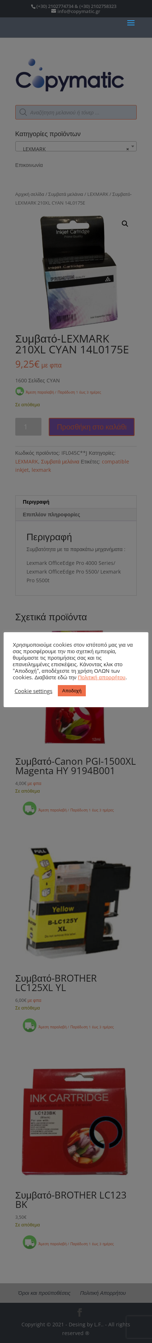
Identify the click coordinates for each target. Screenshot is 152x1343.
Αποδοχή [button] (71, 690)
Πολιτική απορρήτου (101, 677)
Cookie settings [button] (33, 691)
